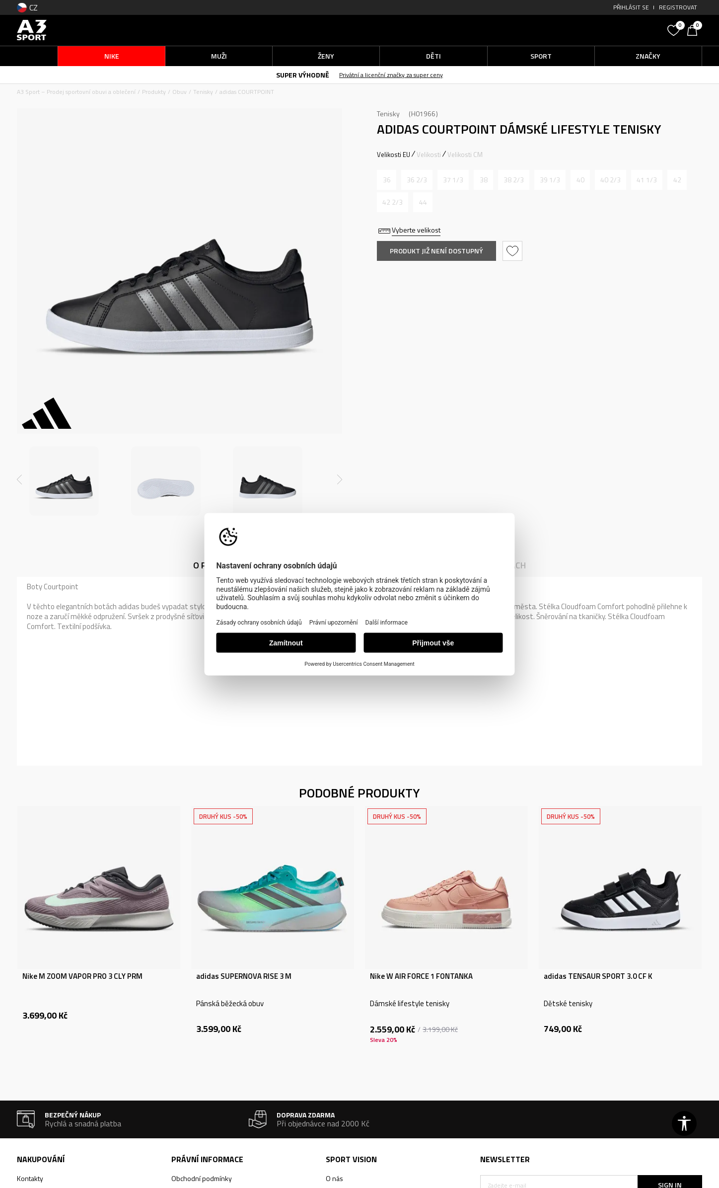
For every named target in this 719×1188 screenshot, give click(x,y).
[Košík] (694, 29)
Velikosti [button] (429, 154)
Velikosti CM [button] (465, 154)
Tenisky (203, 91)
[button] (587, 30)
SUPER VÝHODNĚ (302, 75)
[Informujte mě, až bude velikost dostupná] (386, 180)
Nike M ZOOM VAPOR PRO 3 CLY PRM (82, 976)
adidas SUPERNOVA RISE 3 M (243, 976)
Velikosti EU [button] (393, 154)
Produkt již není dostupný (436, 250)
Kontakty (30, 1178)
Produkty (154, 91)
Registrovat (678, 7)
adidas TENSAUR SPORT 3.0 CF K (598, 976)
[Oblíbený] (674, 29)
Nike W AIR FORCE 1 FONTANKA (421, 976)
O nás (334, 1178)
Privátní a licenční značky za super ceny (391, 74)
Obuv (179, 91)
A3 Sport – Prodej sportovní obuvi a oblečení (76, 91)
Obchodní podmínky (201, 1178)
